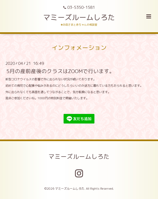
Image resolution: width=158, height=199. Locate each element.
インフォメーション (79, 47)
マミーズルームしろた (79, 17)
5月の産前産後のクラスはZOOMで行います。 (60, 71)
